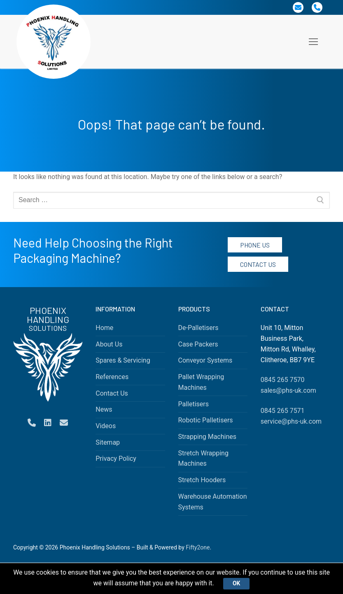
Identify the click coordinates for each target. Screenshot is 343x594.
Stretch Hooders (202, 480)
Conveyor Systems (205, 360)
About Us (109, 344)
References (112, 377)
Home (104, 328)
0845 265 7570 (283, 380)
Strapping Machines (207, 437)
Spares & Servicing (123, 360)
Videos (106, 426)
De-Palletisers (198, 328)
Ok (236, 583)
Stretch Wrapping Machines (203, 458)
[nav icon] (313, 41)
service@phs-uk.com (291, 421)
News (104, 409)
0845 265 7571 (283, 411)
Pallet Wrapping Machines (201, 382)
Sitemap (108, 442)
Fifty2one (198, 547)
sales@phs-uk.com (288, 390)
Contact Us (258, 264)
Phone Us (255, 245)
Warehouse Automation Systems (212, 502)
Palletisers (193, 404)
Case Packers (198, 344)
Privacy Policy (116, 458)
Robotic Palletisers (205, 420)
